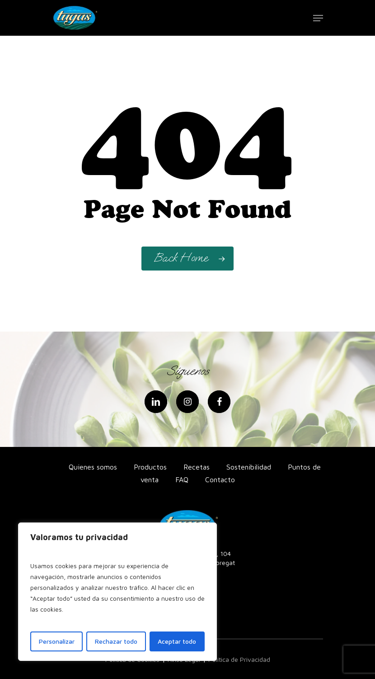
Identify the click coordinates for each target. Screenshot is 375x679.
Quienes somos (93, 467)
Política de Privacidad (239, 659)
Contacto (220, 479)
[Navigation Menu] (318, 18)
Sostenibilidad (248, 467)
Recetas (196, 467)
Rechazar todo (116, 641)
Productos (150, 467)
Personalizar (57, 641)
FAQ (181, 479)
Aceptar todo (177, 641)
